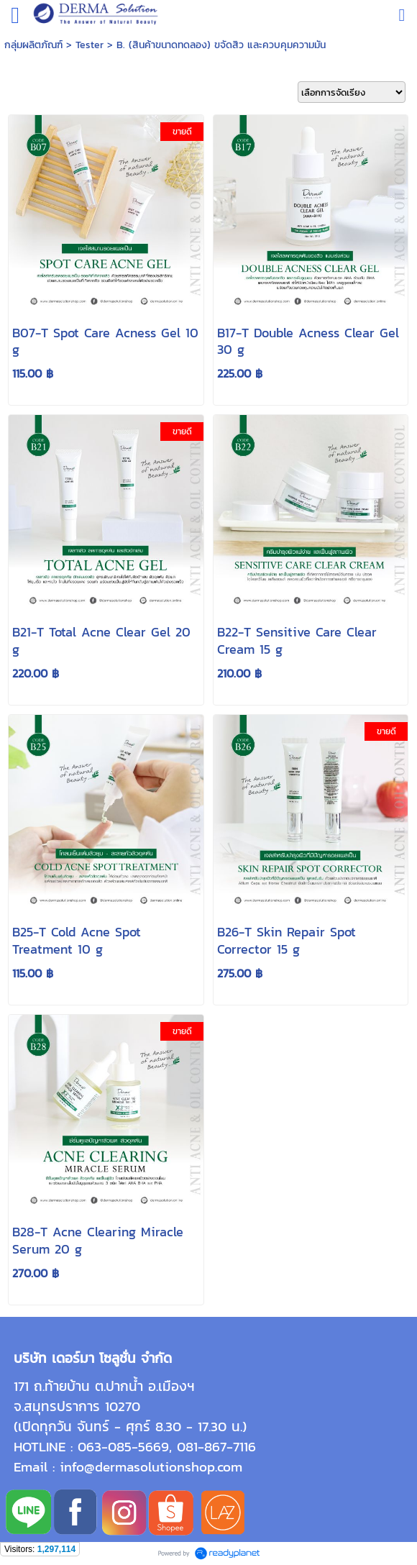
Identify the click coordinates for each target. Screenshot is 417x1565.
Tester (89, 45)
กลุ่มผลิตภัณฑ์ (33, 45)
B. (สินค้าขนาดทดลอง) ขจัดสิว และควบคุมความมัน (221, 45)
